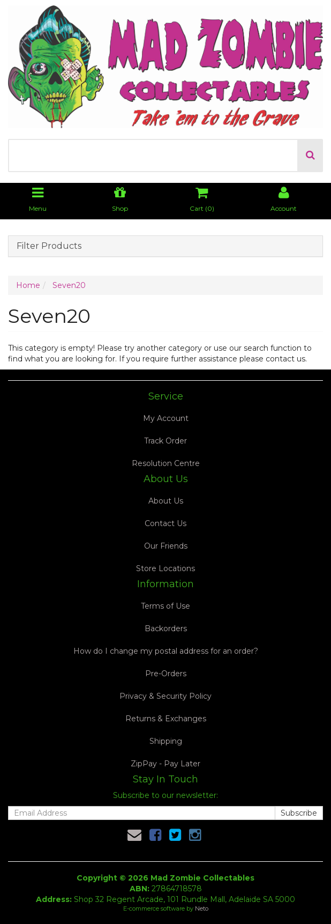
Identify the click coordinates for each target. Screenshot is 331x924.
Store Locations (165, 568)
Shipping (165, 741)
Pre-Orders (165, 673)
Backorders (166, 628)
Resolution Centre (166, 463)
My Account (166, 418)
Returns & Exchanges (165, 718)
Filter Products (49, 246)
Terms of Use (165, 606)
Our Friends (165, 546)
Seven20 (69, 285)
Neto (201, 908)
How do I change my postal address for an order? (165, 651)
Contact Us (165, 523)
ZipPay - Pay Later (165, 763)
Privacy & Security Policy (165, 696)
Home (28, 285)
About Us (165, 501)
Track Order (165, 441)
